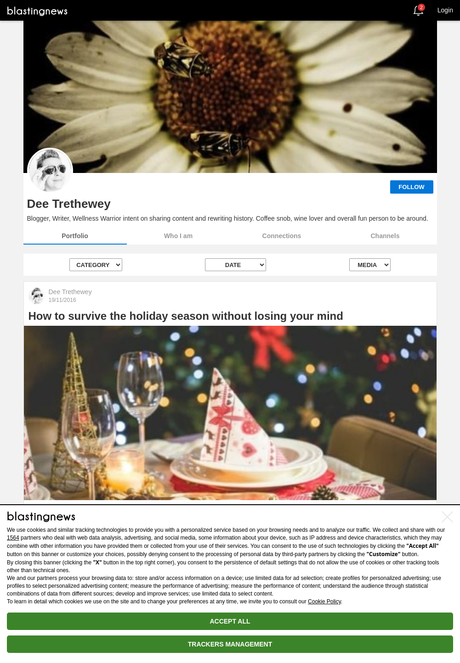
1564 (13, 538)
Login (445, 10)
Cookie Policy (324, 601)
